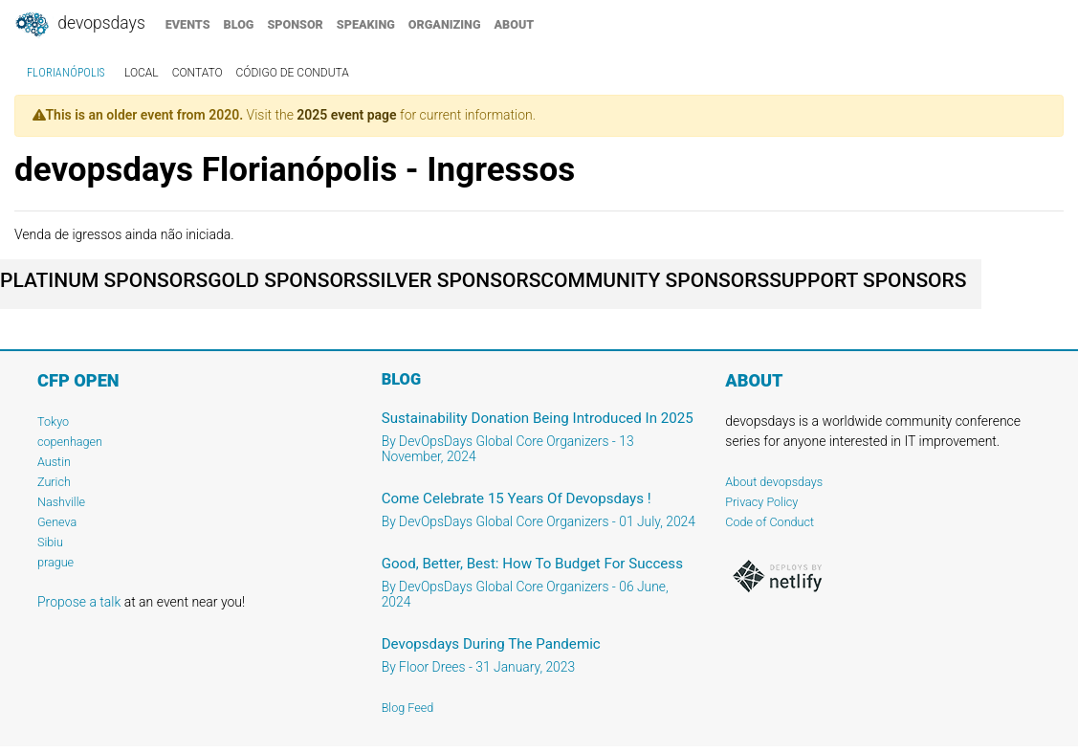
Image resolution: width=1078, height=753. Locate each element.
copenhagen (69, 441)
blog (239, 24)
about (515, 24)
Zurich (54, 482)
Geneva (57, 522)
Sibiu (50, 542)
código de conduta (292, 72)
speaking (366, 24)
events (187, 24)
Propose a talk (79, 601)
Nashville (61, 502)
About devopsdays (774, 482)
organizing (444, 24)
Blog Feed (408, 707)
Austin (54, 461)
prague (55, 562)
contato (197, 72)
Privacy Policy (761, 502)
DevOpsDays (79, 25)
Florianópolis (65, 72)
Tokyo (53, 421)
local (141, 72)
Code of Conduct (769, 522)
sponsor (294, 24)
